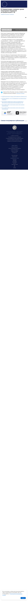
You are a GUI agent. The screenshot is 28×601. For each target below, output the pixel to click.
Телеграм (14, 159)
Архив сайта (14, 156)
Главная (3, 14)
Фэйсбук (14, 160)
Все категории (15, 155)
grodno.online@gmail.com (17, 133)
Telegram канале (20, 93)
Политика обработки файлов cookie (14, 139)
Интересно (14, 152)
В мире (7, 14)
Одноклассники (14, 164)
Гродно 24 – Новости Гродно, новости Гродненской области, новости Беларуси (4, 4)
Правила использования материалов (14, 141)
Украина (12, 14)
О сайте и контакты (14, 135)
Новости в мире (14, 151)
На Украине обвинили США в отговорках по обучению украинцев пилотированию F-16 (12, 102)
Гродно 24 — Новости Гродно (14, 127)
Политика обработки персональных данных (14, 138)
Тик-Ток (14, 163)
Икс (14, 166)
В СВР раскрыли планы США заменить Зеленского (14, 96)
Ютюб (14, 167)
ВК (14, 165)
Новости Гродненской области (14, 148)
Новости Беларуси (14, 149)
